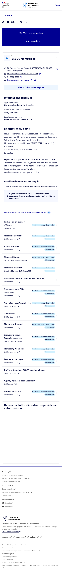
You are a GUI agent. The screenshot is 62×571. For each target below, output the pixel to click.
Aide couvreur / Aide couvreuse (14, 291)
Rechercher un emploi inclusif (12, 475)
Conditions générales (9, 556)
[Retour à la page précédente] (8, 15)
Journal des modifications (11, 481)
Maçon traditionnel (13, 324)
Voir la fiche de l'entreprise (31, 87)
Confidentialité (7, 559)
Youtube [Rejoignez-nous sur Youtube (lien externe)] (6, 506)
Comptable (9, 313)
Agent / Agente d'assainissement (19, 380)
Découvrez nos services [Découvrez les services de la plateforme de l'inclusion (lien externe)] (10, 531)
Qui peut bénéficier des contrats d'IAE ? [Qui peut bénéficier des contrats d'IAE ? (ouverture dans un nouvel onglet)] (16, 492)
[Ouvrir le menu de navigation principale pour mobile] (54, 5)
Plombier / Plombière (14, 348)
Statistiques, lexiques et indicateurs (14, 562)
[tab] (27, 212)
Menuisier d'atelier (13, 267)
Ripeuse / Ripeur (12, 257)
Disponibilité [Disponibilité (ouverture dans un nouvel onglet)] (6, 495)
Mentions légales (8, 554)
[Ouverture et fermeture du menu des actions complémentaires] (31, 41)
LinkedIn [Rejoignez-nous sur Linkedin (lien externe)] (6, 503)
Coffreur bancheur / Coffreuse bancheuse (24, 370)
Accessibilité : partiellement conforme (15, 545)
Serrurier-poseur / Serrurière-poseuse (13, 336)
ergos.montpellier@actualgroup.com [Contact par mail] (22, 73)
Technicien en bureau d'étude (14, 223)
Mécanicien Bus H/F (13, 235)
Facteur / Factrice (12, 391)
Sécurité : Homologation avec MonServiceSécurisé (20, 551)
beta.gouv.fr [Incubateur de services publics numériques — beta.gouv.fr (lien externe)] (7, 537)
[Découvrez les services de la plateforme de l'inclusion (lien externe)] (11, 518)
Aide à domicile (11, 246)
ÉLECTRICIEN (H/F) (13, 359)
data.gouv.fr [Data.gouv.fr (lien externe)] (21, 537)
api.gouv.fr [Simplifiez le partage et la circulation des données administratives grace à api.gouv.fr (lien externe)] (34, 537)
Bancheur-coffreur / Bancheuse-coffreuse (24, 278)
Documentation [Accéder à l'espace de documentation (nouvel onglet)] (7, 489)
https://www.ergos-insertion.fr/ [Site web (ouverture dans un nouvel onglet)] (20, 80)
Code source (6, 548)
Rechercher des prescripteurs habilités (16, 478)
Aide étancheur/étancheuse (17, 302)
